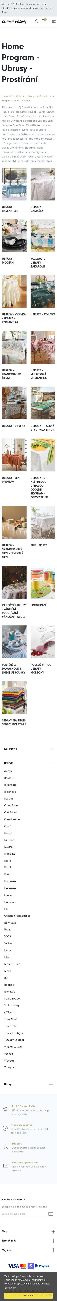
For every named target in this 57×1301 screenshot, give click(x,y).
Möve (7, 971)
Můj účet (17, 1144)
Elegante (9, 853)
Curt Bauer (10, 812)
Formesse (10, 881)
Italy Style (10, 923)
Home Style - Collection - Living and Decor (24, 96)
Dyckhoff (9, 847)
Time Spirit (11, 1019)
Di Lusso (9, 840)
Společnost (28, 1241)
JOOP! (8, 936)
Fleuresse (10, 888)
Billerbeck (10, 785)
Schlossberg (11, 1005)
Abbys (8, 771)
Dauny (8, 833)
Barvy (28, 1084)
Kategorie (28, 749)
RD (6, 978)
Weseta (9, 1060)
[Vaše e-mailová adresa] (24, 1214)
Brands (28, 763)
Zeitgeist (9, 1067)
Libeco (8, 957)
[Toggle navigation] (54, 22)
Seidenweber (12, 998)
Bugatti (8, 798)
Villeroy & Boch (13, 1047)
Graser (8, 895)
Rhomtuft (9, 991)
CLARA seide (12, 819)
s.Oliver (8, 1012)
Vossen (8, 1053)
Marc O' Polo (12, 964)
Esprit (7, 860)
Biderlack (10, 792)
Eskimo (8, 874)
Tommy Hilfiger (13, 1033)
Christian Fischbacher (17, 916)
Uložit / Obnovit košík (23, 1106)
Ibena (7, 929)
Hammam (10, 902)
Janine (8, 943)
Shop (28, 1231)
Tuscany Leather (14, 1040)
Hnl (6, 909)
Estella (8, 867)
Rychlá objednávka (21, 1125)
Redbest (9, 985)
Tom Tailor (10, 1026)
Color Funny (11, 805)
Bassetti (9, 778)
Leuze (7, 950)
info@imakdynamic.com (25, 1163)
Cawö (7, 826)
